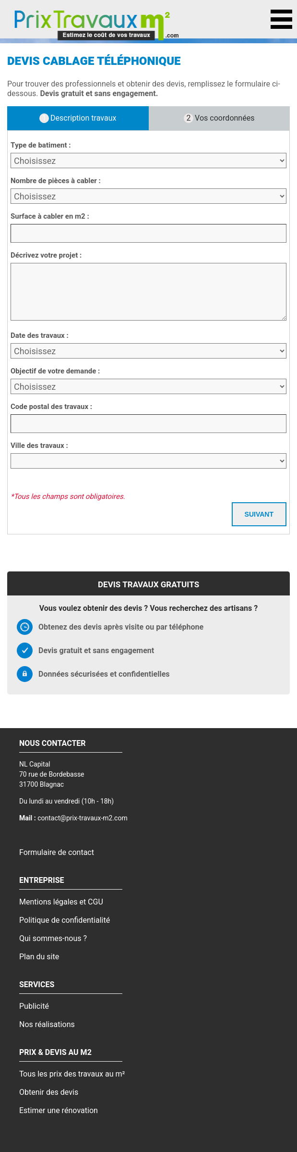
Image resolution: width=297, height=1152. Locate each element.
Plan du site (39, 957)
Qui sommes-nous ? (53, 938)
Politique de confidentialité (64, 920)
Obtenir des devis (48, 1092)
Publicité (34, 1006)
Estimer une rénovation (58, 1110)
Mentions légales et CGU (61, 902)
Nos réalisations (47, 1024)
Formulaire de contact (56, 852)
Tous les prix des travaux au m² (72, 1074)
